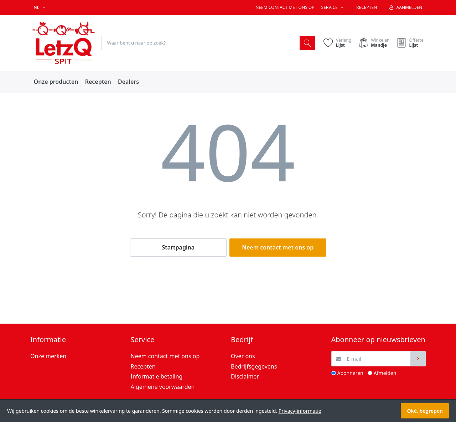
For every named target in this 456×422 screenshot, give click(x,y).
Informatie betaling (157, 377)
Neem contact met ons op (284, 7)
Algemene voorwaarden (163, 387)
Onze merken (48, 356)
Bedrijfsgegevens (254, 366)
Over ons (243, 356)
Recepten (366, 7)
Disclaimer (245, 377)
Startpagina (178, 248)
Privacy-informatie (300, 410)
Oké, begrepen (425, 410)
